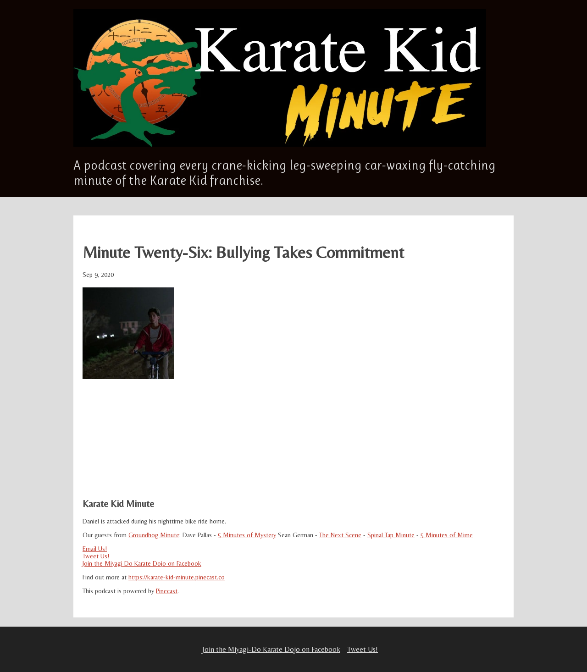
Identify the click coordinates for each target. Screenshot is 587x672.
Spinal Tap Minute (391, 535)
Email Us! (95, 548)
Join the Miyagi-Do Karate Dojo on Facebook (142, 563)
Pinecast (166, 591)
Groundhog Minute (153, 535)
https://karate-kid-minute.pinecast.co (176, 577)
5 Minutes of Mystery (247, 535)
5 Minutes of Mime (447, 535)
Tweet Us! (96, 556)
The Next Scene (340, 535)
